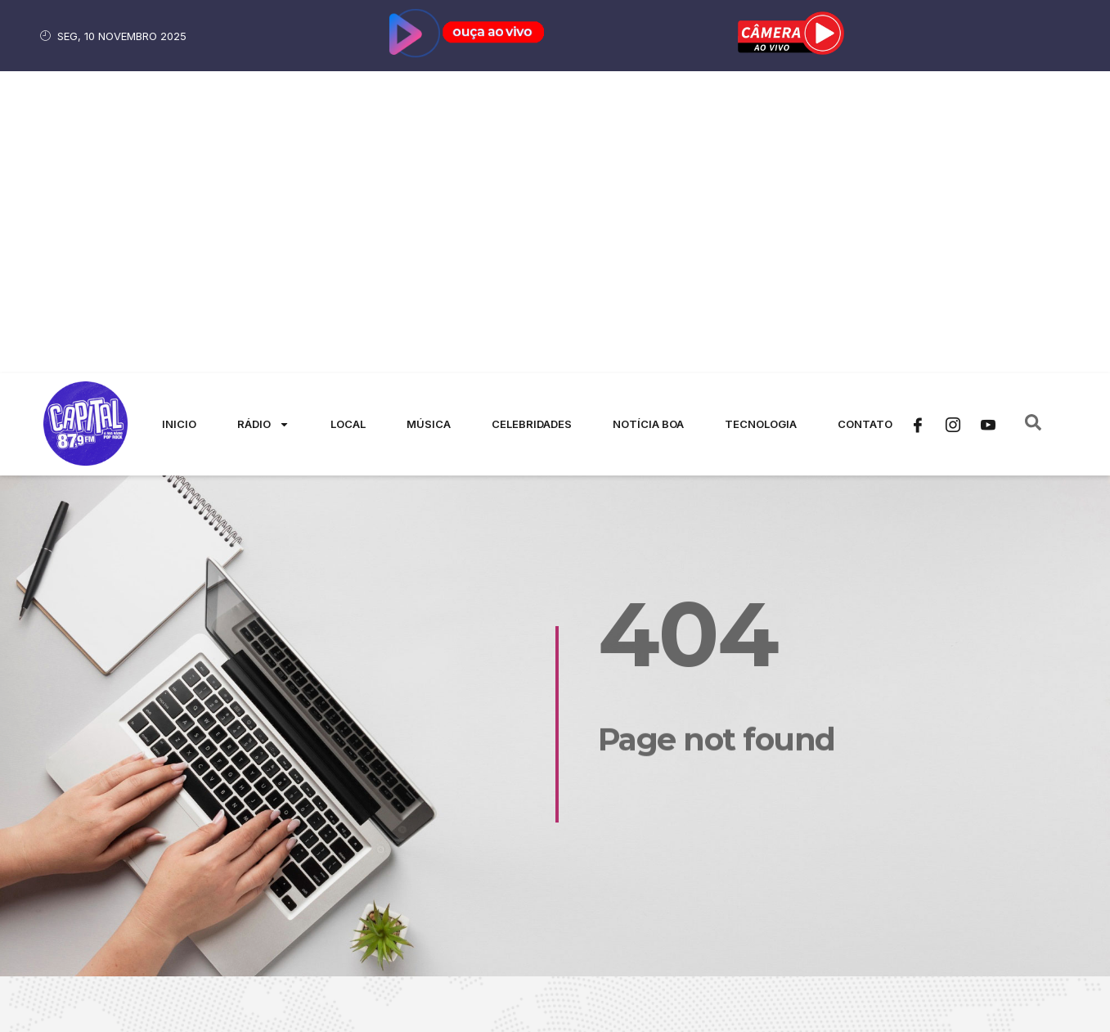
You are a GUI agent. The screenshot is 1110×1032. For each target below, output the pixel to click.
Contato (865, 121)
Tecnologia (761, 121)
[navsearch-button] (1033, 122)
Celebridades (532, 121)
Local (348, 121)
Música (429, 121)
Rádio (263, 122)
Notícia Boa (648, 121)
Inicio (179, 121)
